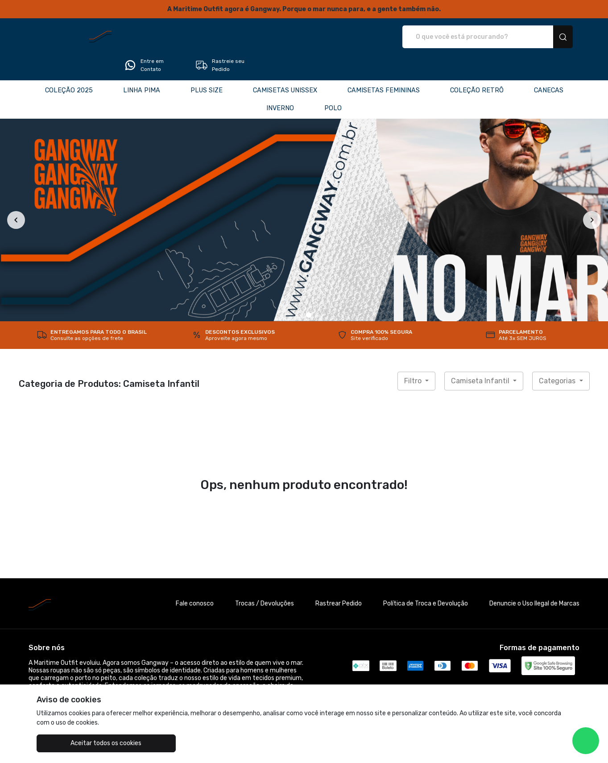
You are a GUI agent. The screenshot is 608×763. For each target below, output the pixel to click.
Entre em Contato (465, 37)
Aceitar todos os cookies (80, 743)
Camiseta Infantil (481, 356)
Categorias (558, 356)
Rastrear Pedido (338, 578)
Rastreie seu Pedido (541, 37)
